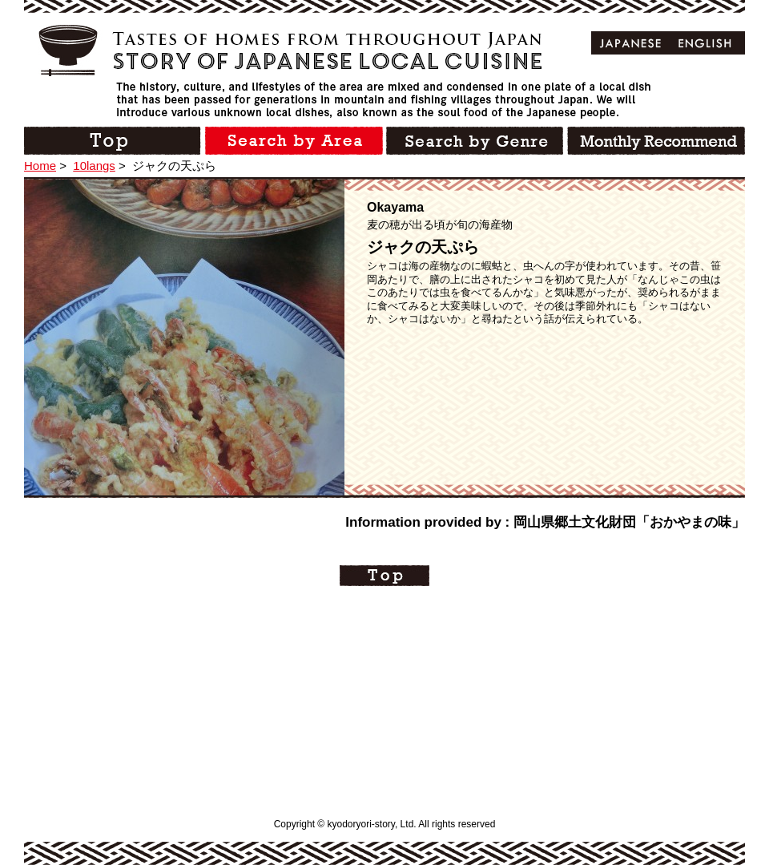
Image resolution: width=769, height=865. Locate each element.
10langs (94, 165)
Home (40, 165)
